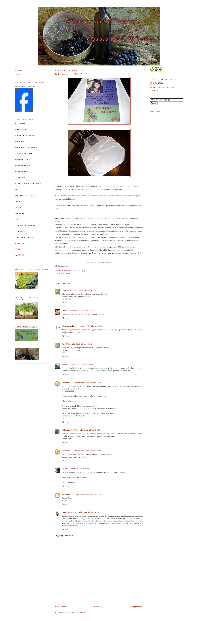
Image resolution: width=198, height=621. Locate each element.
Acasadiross (67, 512)
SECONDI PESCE (22, 165)
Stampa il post (63, 266)
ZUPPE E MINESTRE (24, 153)
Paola (64, 364)
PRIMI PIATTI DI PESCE (26, 147)
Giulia (64, 469)
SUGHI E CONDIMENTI (25, 135)
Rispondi (65, 302)
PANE (17, 189)
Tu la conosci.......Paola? (68, 74)
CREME (18, 201)
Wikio (17, 74)
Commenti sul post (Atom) (74, 612)
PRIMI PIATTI (21, 141)
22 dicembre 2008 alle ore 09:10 (81, 310)
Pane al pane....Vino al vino (25, 87)
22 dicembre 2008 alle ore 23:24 (88, 494)
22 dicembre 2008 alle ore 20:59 (88, 382)
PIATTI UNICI (21, 129)
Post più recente (61, 607)
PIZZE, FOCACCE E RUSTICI (28, 183)
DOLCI (18, 207)
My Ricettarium (69, 326)
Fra (63, 344)
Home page (98, 607)
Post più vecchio (137, 607)
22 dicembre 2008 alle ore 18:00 (81, 364)
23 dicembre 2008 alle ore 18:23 (86, 512)
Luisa (64, 310)
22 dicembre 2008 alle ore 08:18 (80, 290)
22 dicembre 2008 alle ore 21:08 (88, 451)
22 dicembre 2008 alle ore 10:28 (89, 326)
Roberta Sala (67, 430)
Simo (64, 290)
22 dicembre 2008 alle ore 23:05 (81, 469)
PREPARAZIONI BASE (25, 195)
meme (68, 273)
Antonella (66, 382)
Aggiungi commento (64, 535)
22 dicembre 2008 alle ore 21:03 (87, 430)
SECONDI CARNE (23, 159)
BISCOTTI (19, 213)
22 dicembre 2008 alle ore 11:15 (79, 344)
